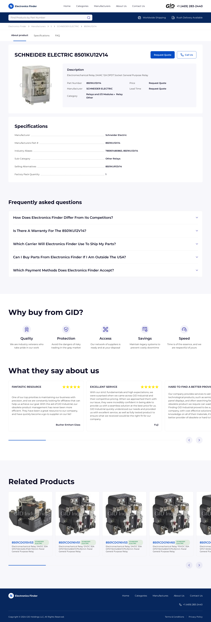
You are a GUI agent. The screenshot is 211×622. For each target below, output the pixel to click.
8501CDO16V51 (69, 542)
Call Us (186, 55)
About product (19, 37)
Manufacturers (102, 6)
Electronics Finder (17, 26)
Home (67, 6)
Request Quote (162, 55)
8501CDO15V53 (23, 542)
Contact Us (138, 6)
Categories (82, 6)
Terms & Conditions (174, 617)
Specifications (42, 35)
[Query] (50, 18)
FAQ (57, 35)
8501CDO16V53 (117, 542)
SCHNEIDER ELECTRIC (68, 26)
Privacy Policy (196, 617)
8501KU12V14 (90, 26)
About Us (121, 6)
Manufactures (160, 595)
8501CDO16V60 (164, 542)
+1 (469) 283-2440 (190, 6)
